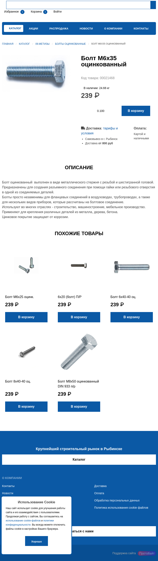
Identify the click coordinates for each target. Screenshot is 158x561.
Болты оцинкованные (70, 43)
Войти (57, 11)
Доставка (100, 486)
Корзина (37, 11)
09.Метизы (42, 43)
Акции (33, 28)
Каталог (24, 43)
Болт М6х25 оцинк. (19, 297)
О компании (113, 28)
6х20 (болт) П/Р (69, 297)
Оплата (99, 493)
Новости (86, 28)
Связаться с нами (78, 531)
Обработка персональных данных (117, 500)
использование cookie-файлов (23, 520)
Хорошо (36, 541)
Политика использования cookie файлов (121, 507)
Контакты (141, 28)
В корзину (136, 111)
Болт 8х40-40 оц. (18, 381)
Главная (7, 43)
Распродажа (58, 28)
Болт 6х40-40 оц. (123, 297)
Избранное (11, 11)
